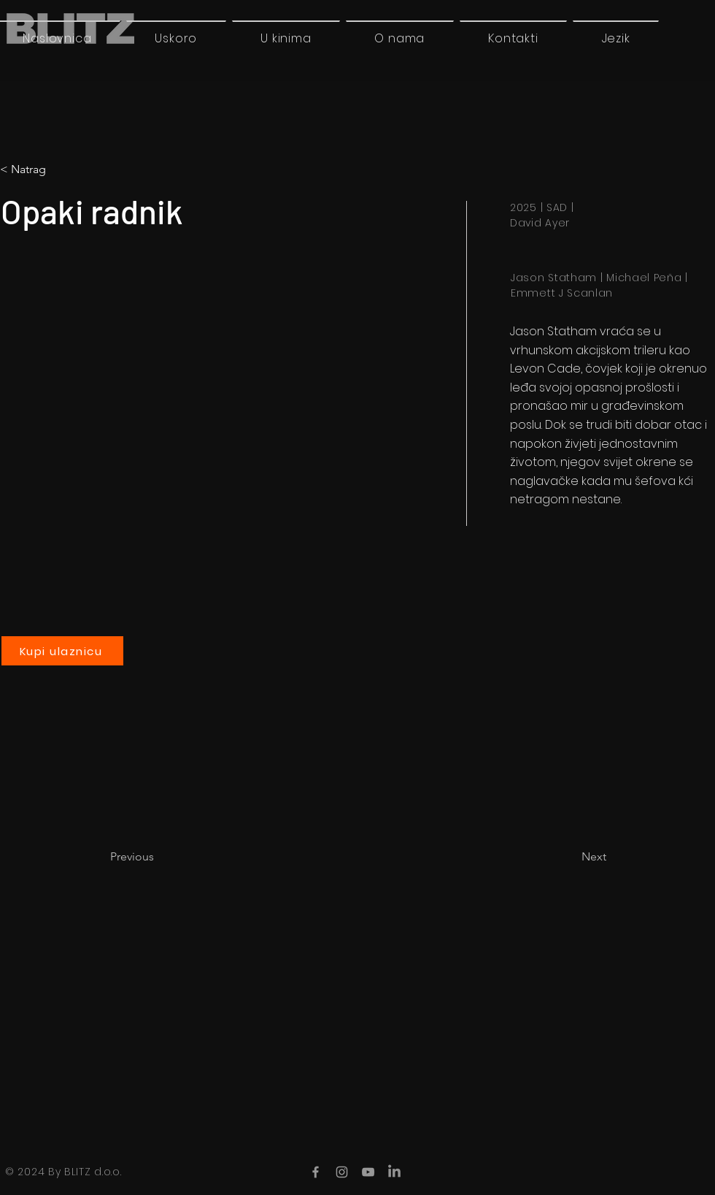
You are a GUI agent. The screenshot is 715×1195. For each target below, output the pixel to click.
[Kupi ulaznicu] (62, 650)
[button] (616, 38)
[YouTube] (368, 1172)
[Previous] (158, 856)
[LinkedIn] (394, 1172)
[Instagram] (341, 1172)
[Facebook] (315, 1172)
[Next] (569, 856)
